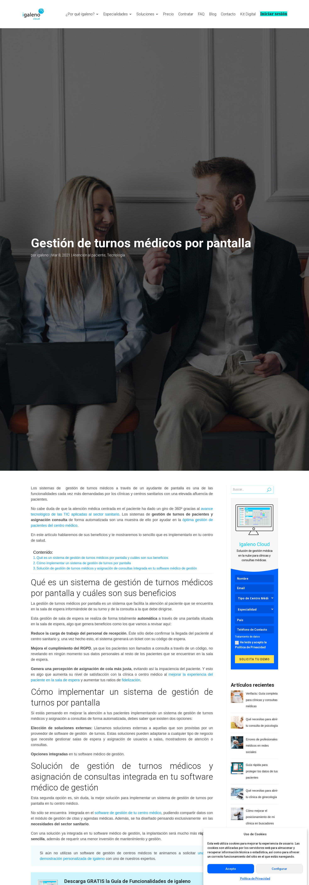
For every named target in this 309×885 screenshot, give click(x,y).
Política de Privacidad (255, 878)
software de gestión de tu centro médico (128, 813)
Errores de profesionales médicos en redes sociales (261, 746)
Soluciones (145, 14)
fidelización (130, 680)
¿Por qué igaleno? (80, 14)
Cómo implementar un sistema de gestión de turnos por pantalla (84, 563)
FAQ (201, 14)
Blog (212, 14)
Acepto (230, 869)
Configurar (279, 869)
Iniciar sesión (273, 13)
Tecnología (116, 255)
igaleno (43, 255)
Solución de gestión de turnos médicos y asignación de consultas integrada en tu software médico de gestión (117, 568)
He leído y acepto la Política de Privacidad (251, 645)
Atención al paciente (89, 255)
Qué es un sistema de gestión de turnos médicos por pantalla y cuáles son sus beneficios (102, 558)
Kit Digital (248, 14)
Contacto (228, 14)
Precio (168, 14)
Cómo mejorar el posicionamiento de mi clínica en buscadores (260, 817)
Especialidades (115, 14)
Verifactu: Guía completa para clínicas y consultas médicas (261, 700)
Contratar (185, 14)
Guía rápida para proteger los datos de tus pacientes (262, 771)
